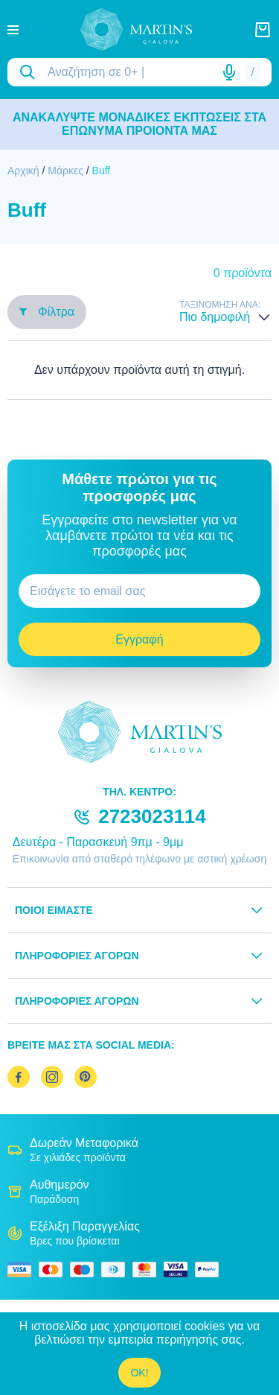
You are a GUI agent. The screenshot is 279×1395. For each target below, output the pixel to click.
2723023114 (152, 816)
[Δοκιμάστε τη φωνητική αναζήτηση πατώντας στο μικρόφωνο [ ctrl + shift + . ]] (229, 72)
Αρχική (23, 171)
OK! (139, 1373)
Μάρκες (65, 171)
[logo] (136, 29)
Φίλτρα (46, 311)
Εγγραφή (139, 639)
